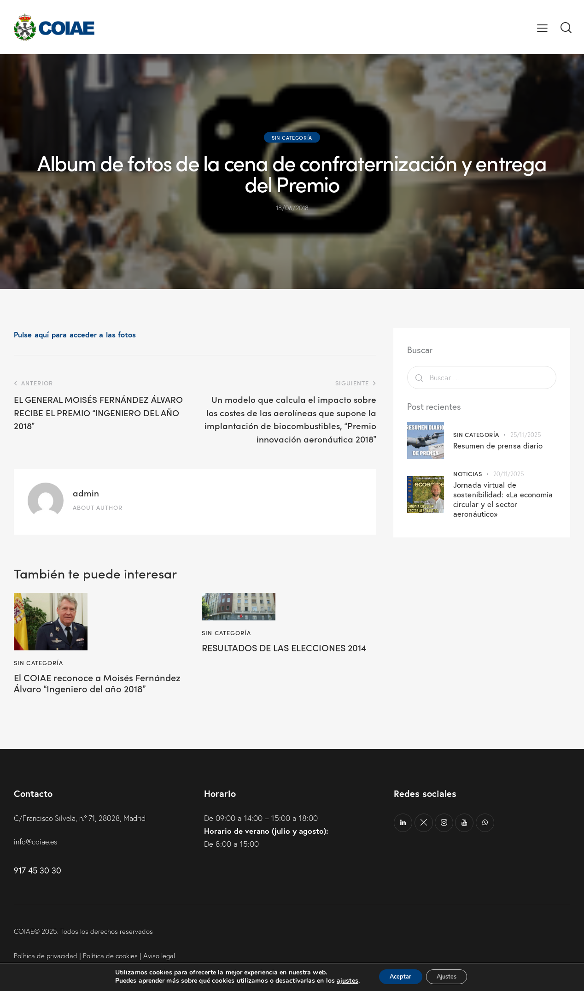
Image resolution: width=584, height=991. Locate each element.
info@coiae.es (37, 856)
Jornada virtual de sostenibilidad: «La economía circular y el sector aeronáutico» (503, 499)
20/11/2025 (508, 474)
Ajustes (450, 976)
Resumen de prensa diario (498, 445)
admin (86, 492)
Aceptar (396, 976)
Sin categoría (292, 137)
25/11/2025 (525, 434)
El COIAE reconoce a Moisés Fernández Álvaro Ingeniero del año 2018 (97, 690)
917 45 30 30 (37, 885)
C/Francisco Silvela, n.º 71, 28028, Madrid (85, 832)
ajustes (339, 981)
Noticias (467, 473)
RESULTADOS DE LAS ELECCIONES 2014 (281, 654)
